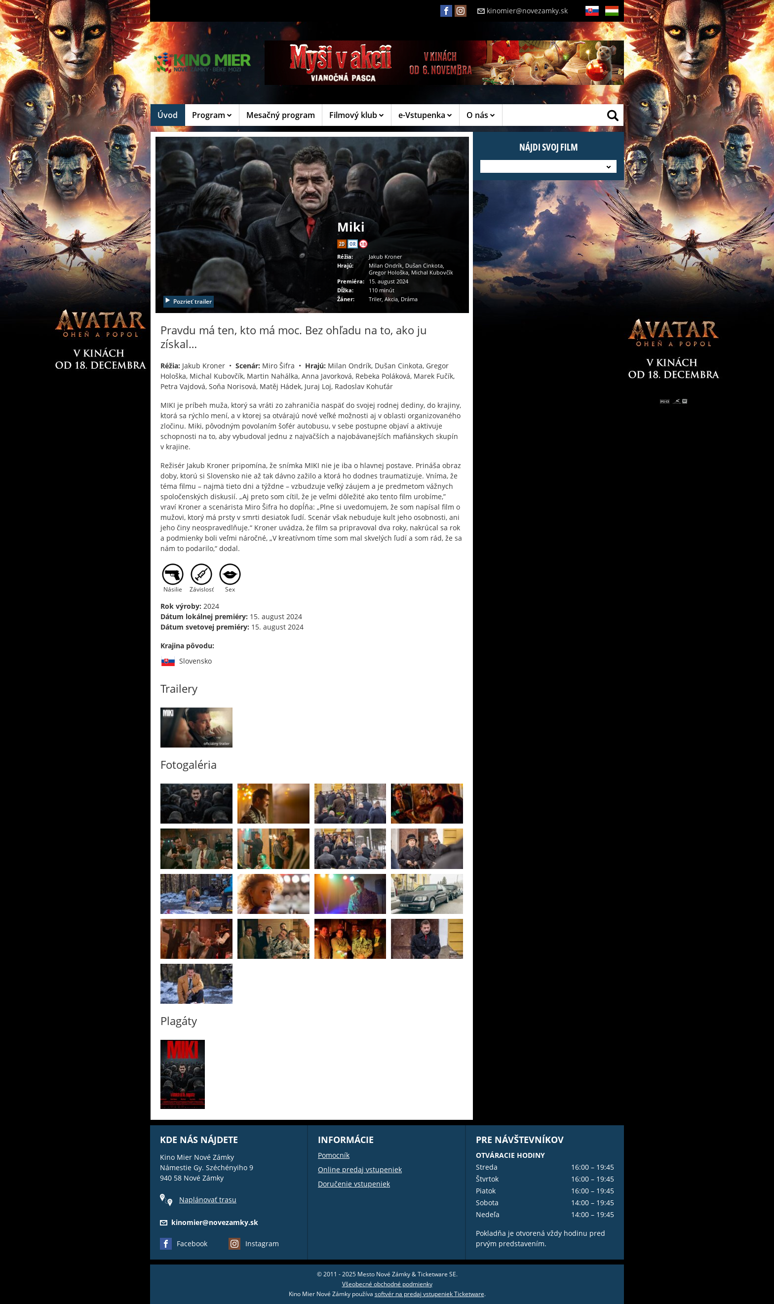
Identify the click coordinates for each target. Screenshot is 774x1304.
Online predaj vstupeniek (360, 1169)
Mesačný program (280, 115)
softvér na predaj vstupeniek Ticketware (429, 1294)
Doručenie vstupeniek (354, 1183)
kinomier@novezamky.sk (522, 10)
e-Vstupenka (425, 115)
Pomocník (333, 1155)
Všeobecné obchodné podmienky (387, 1284)
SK (591, 18)
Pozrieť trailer (188, 301)
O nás (480, 115)
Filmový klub (356, 115)
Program (212, 115)
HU (611, 18)
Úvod (167, 115)
